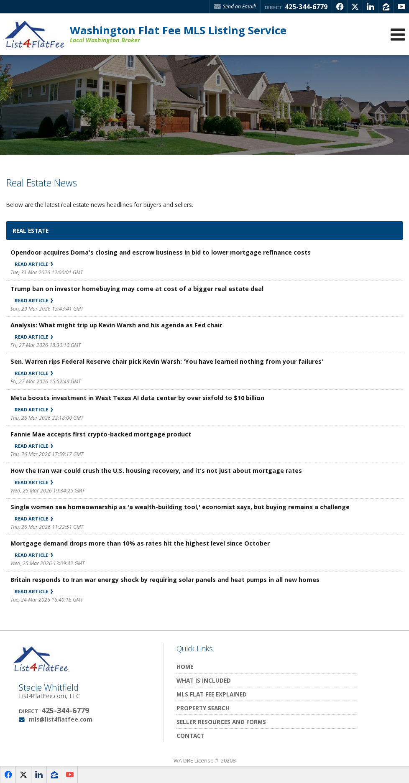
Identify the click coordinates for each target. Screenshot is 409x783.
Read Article (34, 264)
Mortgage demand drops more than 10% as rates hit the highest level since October (140, 543)
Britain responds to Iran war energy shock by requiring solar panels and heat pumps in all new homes (165, 580)
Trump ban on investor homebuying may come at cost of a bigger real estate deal (136, 289)
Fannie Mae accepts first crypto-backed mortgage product (100, 434)
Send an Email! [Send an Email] (235, 6)
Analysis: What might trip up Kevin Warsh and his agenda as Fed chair (116, 325)
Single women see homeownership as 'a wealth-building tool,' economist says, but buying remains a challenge (180, 507)
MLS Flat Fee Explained (211, 694)
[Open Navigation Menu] (398, 34)
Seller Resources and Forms (221, 722)
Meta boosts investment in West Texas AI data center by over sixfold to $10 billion (137, 398)
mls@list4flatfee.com (60, 719)
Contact (190, 736)
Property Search (203, 708)
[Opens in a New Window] (339, 6)
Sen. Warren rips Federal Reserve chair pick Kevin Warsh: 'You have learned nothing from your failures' (166, 361)
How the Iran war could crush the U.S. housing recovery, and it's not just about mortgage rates (156, 470)
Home (184, 667)
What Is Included (203, 680)
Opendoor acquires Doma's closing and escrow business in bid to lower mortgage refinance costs (160, 252)
